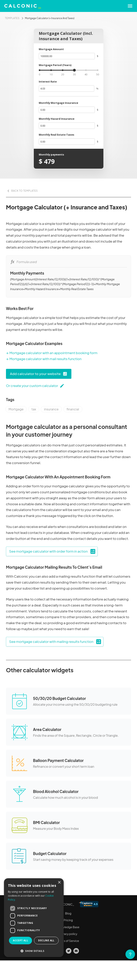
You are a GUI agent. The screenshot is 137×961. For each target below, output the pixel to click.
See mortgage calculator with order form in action (52, 551)
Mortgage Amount (51, 49)
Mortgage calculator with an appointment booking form (53, 353)
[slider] (74, 70)
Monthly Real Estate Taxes (56, 134)
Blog (68, 913)
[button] (34, 951)
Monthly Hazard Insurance (56, 118)
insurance (51, 409)
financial (73, 409)
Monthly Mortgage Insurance (58, 103)
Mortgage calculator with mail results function (45, 359)
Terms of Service (68, 941)
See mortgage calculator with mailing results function (55, 641)
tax (33, 409)
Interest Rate (48, 81)
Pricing (68, 920)
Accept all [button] (20, 940)
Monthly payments (51, 154)
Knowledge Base (68, 927)
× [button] (59, 882)
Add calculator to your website (38, 374)
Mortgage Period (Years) (55, 65)
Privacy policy (68, 934)
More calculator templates (25, 882)
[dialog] (34, 917)
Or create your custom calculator (35, 385)
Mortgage (16, 409)
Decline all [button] (46, 940)
